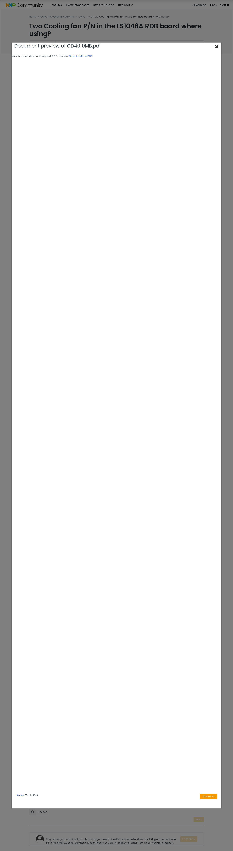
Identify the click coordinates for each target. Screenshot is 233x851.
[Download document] (208, 796)
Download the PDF (80, 56)
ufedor (20, 795)
